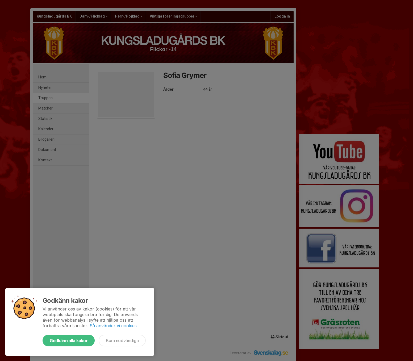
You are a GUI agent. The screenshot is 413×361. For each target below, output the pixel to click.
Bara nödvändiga (122, 340)
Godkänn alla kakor (68, 340)
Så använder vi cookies (113, 325)
